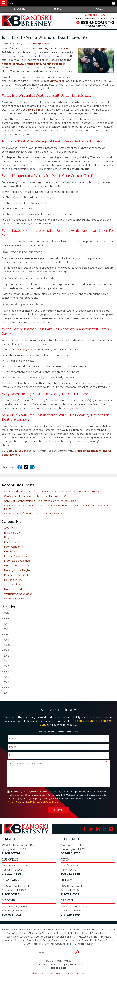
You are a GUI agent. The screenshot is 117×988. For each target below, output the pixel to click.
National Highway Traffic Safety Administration (32, 63)
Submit (58, 809)
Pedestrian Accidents (16, 575)
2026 (5, 613)
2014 (5, 677)
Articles (8, 528)
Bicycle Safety (12, 532)
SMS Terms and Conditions (42, 802)
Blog (7, 537)
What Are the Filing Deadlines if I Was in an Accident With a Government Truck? (51, 491)
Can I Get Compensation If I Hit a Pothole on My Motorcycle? (40, 501)
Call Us (19, 9)
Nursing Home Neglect (18, 570)
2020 (6, 645)
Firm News (10, 551)
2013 (5, 682)
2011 (5, 693)
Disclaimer (68, 973)
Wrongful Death (41, 44)
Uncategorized (13, 589)
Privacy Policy (15, 802)
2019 (5, 650)
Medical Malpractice (16, 556)
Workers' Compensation (18, 594)
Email (58, 9)
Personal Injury (13, 579)
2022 (6, 634)
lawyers (56, 80)
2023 (6, 629)
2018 (5, 656)
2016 (5, 666)
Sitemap (80, 973)
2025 (5, 618)
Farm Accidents (13, 546)
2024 (6, 624)
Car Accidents (12, 542)
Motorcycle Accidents (17, 561)
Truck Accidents (14, 584)
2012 (5, 687)
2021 (5, 640)
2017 (5, 661)
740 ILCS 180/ (34, 109)
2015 (5, 671)
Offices (97, 9)
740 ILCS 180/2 (19, 349)
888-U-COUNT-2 (97, 22)
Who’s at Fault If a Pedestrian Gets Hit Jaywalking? (34, 513)
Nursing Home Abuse (17, 565)
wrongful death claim (54, 48)
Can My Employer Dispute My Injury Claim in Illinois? (35, 496)
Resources (37, 973)
